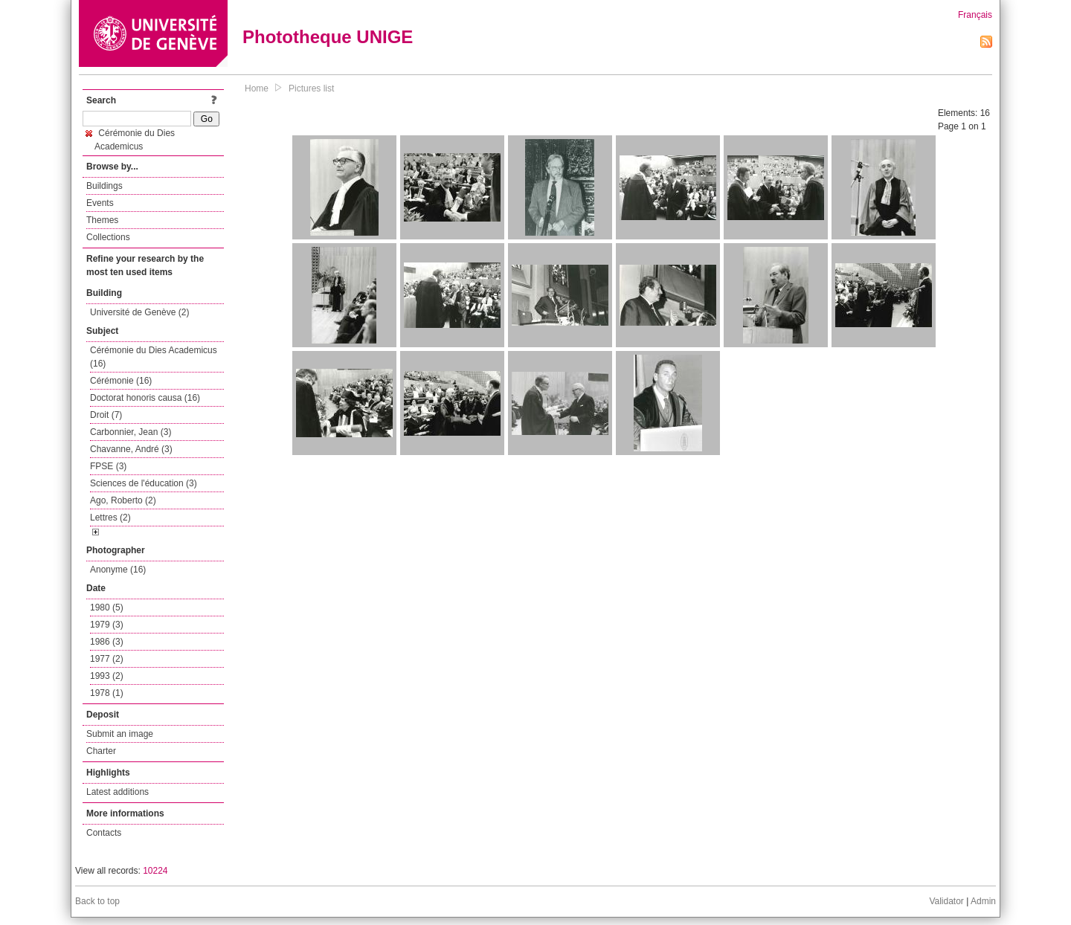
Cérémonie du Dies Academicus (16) (153, 357)
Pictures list (311, 88)
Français (975, 15)
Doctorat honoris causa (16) (145, 398)
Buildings (104, 186)
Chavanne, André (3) (131, 449)
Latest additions (117, 792)
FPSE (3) (108, 466)
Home (256, 88)
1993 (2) (106, 676)
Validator (946, 901)
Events (100, 203)
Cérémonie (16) (121, 381)
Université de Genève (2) (139, 312)
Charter (101, 751)
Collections (108, 237)
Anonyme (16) (118, 569)
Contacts (103, 833)
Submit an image (119, 734)
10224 (155, 871)
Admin (983, 901)
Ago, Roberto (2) (123, 500)
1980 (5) (106, 607)
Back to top (97, 901)
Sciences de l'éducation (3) (143, 483)
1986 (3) (106, 641)
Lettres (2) (110, 517)
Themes (102, 220)
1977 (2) (106, 659)
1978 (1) (106, 693)
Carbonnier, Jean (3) (130, 432)
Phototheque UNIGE (327, 37)
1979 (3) (106, 624)
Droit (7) (106, 415)
